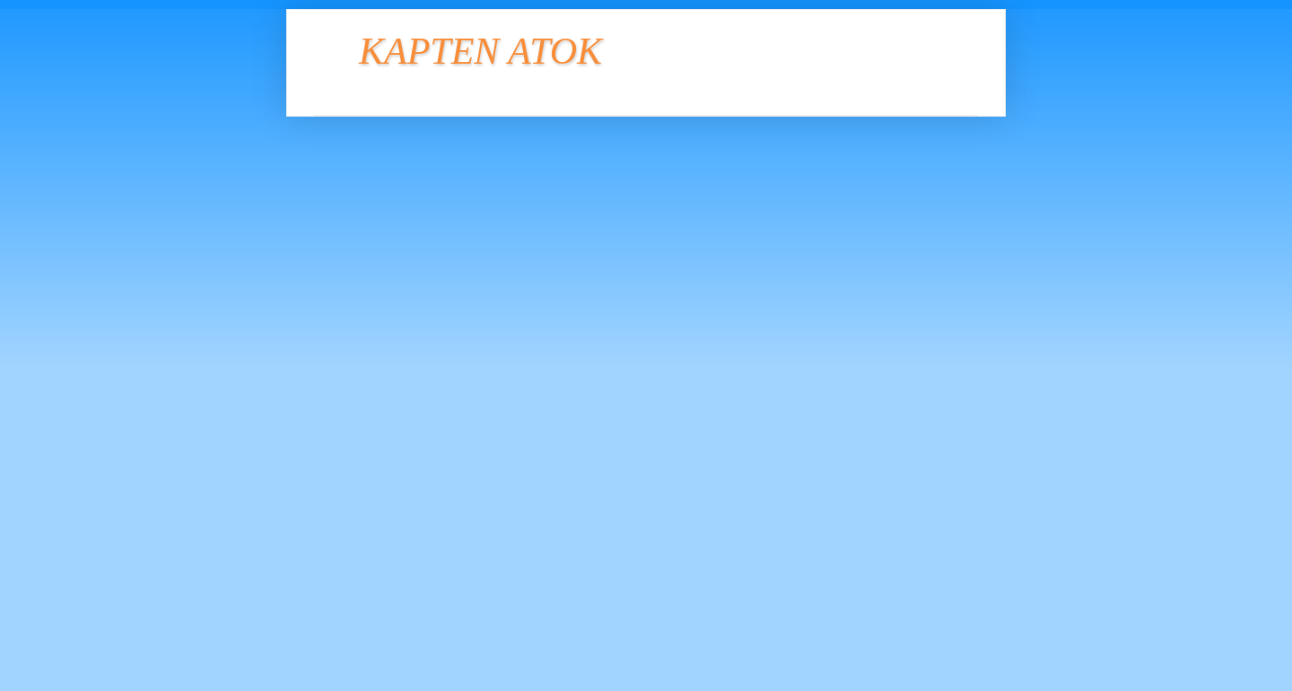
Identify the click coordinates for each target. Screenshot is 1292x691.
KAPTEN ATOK (480, 51)
